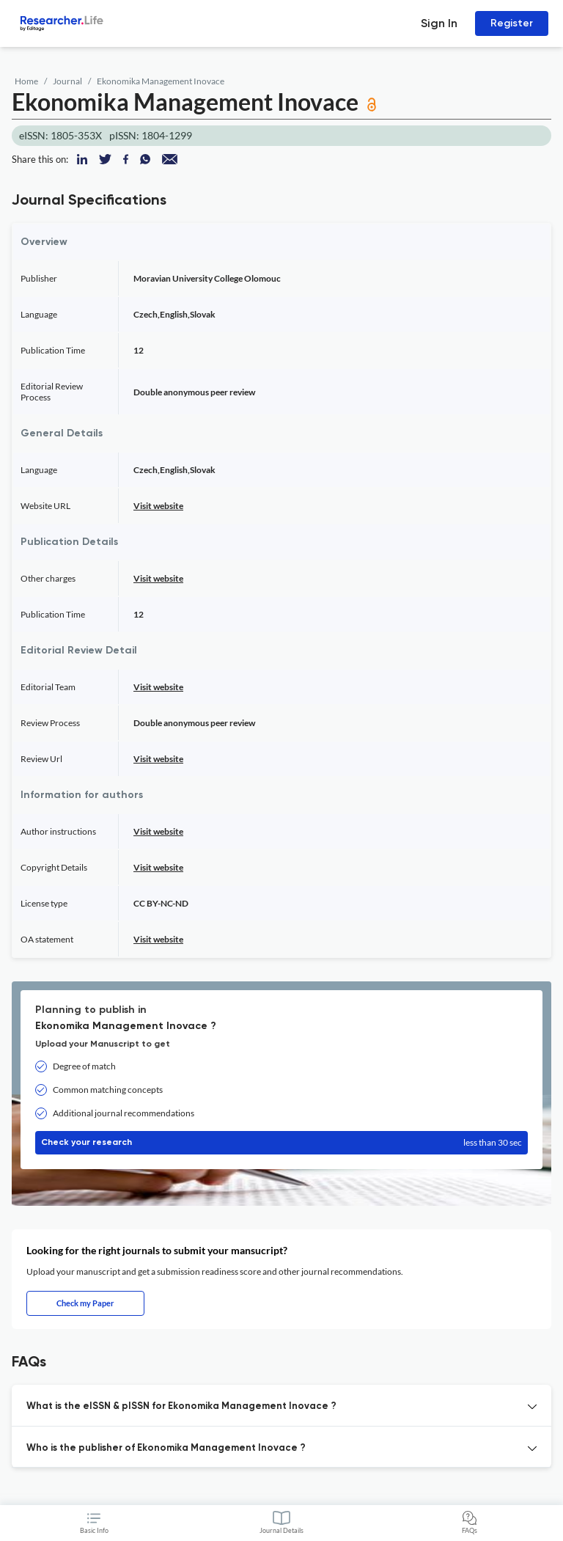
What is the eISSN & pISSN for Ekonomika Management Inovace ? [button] (181, 1406)
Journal (67, 81)
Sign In (439, 23)
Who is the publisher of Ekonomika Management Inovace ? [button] (166, 1448)
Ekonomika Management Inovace (160, 81)
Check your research (281, 1143)
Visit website (158, 505)
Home (26, 81)
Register (511, 23)
